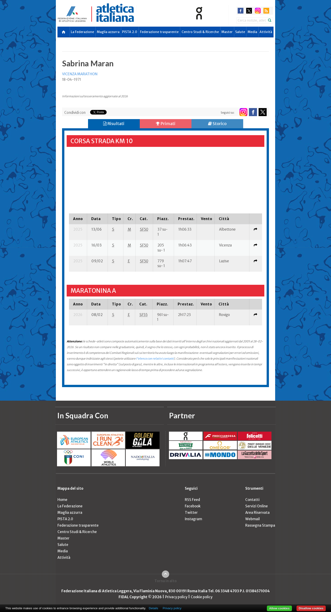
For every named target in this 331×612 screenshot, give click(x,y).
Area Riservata (257, 512)
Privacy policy (176, 597)
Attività (266, 32)
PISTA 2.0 (129, 32)
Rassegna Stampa (260, 525)
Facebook (192, 506)
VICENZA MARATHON (79, 74)
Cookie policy (201, 597)
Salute (240, 32)
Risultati (113, 123)
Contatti (252, 499)
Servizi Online (256, 506)
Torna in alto (165, 581)
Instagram (193, 519)
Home (62, 499)
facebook (240, 11)
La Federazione (82, 32)
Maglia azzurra (108, 32)
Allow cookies (279, 608)
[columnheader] (78, 218)
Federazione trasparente (159, 32)
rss (266, 11)
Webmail (252, 519)
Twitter (191, 512)
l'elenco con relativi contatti (155, 358)
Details (153, 608)
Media (252, 32)
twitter (249, 11)
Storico (217, 123)
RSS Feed (192, 499)
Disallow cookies (311, 608)
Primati (165, 123)
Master (227, 32)
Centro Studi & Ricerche (200, 32)
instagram (258, 11)
